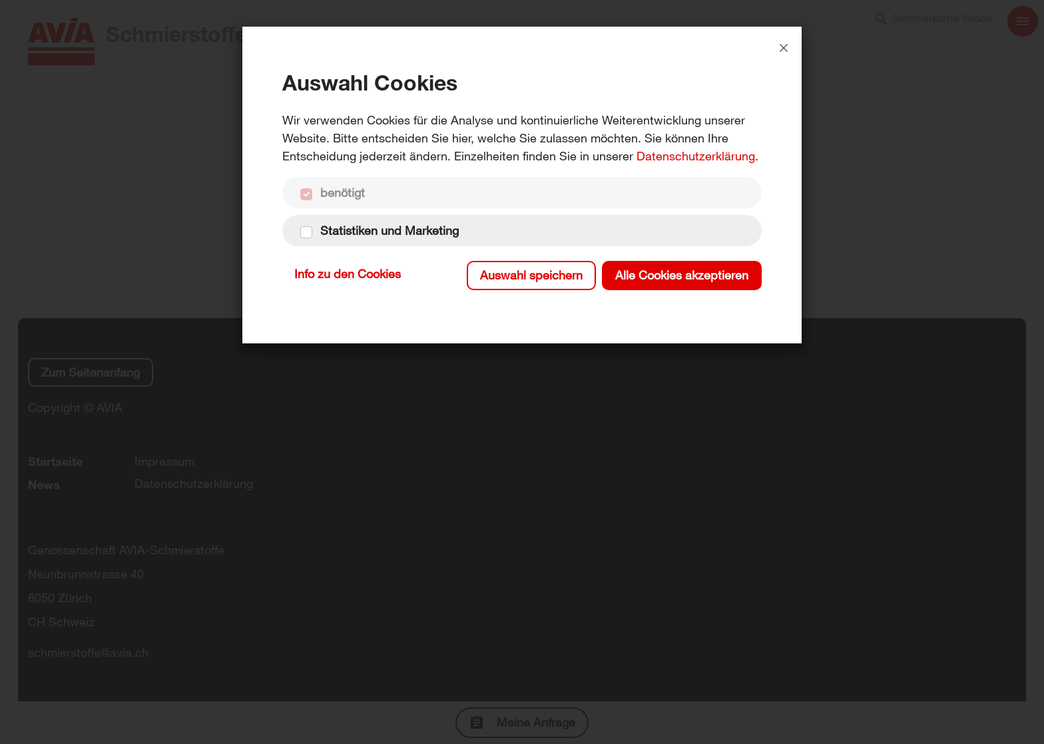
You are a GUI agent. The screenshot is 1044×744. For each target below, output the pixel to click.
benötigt (342, 192)
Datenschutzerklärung (696, 155)
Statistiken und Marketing (389, 230)
